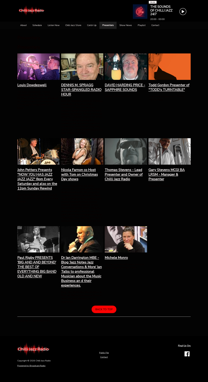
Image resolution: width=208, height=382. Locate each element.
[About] (23, 25)
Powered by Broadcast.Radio (31, 365)
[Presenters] (108, 25)
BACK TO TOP (104, 309)
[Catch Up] (91, 25)
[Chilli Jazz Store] (73, 25)
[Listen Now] (53, 25)
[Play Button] (182, 11)
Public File (104, 352)
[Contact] (155, 25)
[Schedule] (37, 25)
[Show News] (126, 25)
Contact (104, 357)
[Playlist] (141, 25)
